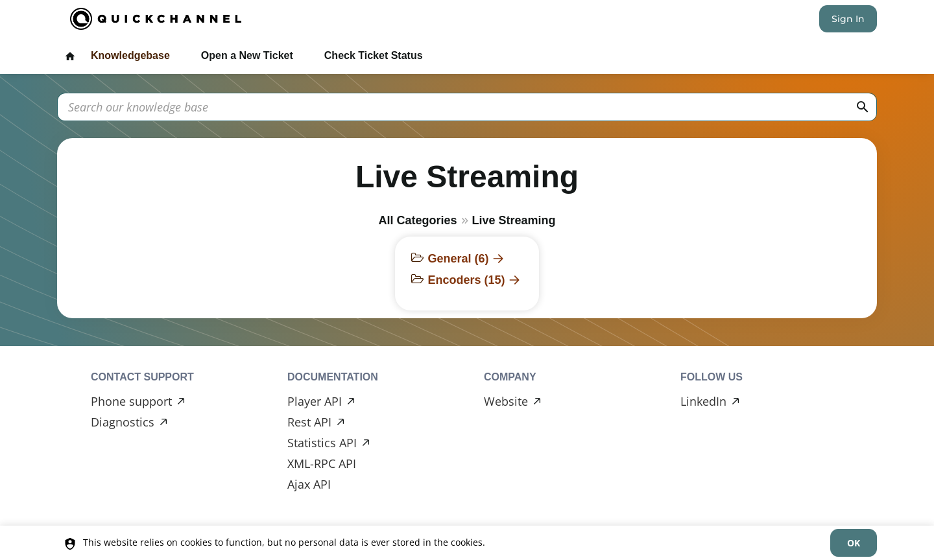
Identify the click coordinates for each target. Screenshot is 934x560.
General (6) (457, 258)
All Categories (417, 220)
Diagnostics (122, 422)
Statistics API (322, 442)
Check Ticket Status (373, 55)
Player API (314, 401)
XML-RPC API (321, 463)
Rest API (309, 422)
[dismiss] (853, 543)
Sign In (848, 19)
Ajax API (309, 484)
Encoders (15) (466, 280)
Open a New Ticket (247, 55)
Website (506, 401)
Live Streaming (514, 220)
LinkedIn (703, 401)
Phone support (131, 401)
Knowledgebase (130, 55)
